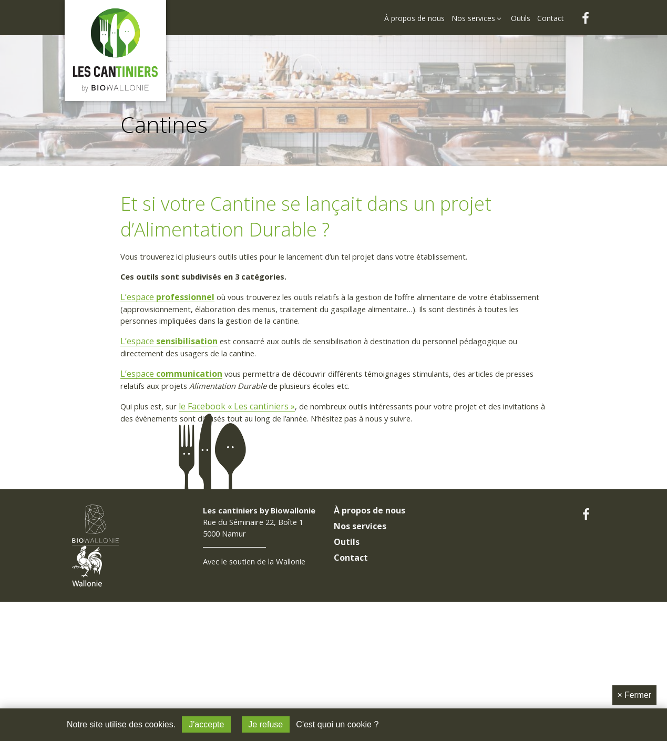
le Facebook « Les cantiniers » (246, 413)
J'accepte (206, 724)
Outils (347, 604)
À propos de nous (369, 572)
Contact (351, 619)
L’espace (168, 299)
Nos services (360, 588)
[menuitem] (415, 11)
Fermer (634, 694)
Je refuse (265, 724)
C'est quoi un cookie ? (337, 724)
